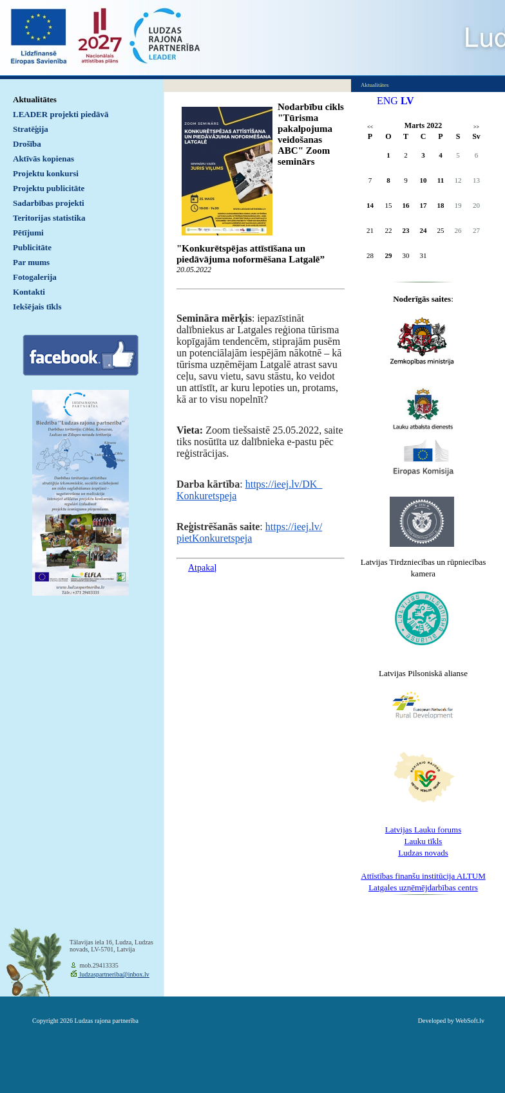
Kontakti (29, 292)
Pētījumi (28, 232)
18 (440, 205)
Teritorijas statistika (49, 218)
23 (406, 230)
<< (370, 127)
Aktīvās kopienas (43, 158)
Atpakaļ (202, 568)
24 (423, 230)
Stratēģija (30, 129)
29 (388, 255)
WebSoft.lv (469, 1020)
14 (370, 205)
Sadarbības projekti (48, 203)
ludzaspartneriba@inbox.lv (113, 974)
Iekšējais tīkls (37, 306)
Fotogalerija (35, 277)
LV (407, 100)
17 (423, 205)
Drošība (27, 144)
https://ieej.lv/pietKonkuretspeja (249, 532)
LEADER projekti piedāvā (61, 114)
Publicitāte (32, 247)
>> (476, 127)
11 (440, 180)
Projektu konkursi (46, 173)
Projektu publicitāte (48, 188)
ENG (387, 100)
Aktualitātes (35, 99)
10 (423, 180)
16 (406, 205)
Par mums (31, 262)
